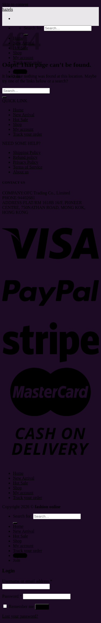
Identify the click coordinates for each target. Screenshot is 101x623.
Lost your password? (20, 616)
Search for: (22, 516)
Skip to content (15, 4)
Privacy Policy (25, 162)
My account (23, 57)
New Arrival (23, 114)
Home (18, 110)
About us (21, 172)
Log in (42, 607)
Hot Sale (20, 119)
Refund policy (25, 157)
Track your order (27, 134)
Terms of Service (27, 167)
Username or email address (27, 581)
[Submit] (4, 97)
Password (12, 596)
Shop (17, 124)
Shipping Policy (27, 152)
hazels (7, 9)
